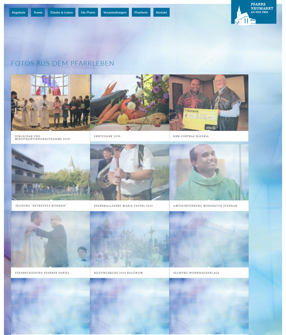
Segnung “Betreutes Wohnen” (87, 189)
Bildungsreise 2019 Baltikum (120, 271)
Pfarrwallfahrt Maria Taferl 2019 (122, 206)
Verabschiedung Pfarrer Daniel (44, 271)
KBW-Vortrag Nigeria (184, 136)
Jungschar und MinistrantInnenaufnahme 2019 (42, 137)
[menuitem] (18, 12)
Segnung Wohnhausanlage (194, 272)
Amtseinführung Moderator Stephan (204, 206)
